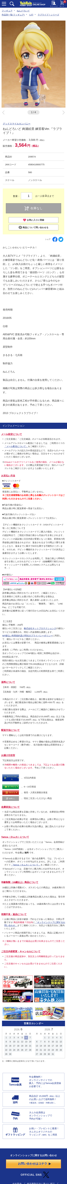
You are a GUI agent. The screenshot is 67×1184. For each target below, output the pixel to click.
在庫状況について (10, 807)
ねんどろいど (23, 11)
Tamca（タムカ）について (15, 837)
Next (63, 112)
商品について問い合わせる (33, 227)
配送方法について (10, 730)
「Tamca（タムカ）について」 (26, 865)
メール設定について (11, 434)
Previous (3, 112)
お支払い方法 (8, 475)
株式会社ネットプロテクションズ (40, 628)
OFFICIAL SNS (35, 1175)
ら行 (31, 15)
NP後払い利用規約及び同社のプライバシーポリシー (27, 636)
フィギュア (7, 11)
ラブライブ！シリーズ (48, 15)
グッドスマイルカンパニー (16, 123)
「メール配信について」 (16, 446)
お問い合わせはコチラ (34, 1163)
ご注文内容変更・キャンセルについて (20, 951)
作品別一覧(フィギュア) (13, 15)
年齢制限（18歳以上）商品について (19, 882)
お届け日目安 (8, 755)
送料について (8, 682)
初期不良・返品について (14, 914)
